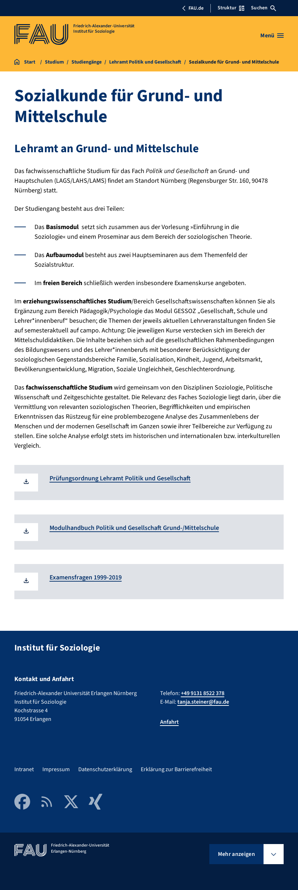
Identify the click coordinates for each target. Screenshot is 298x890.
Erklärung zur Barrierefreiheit (176, 769)
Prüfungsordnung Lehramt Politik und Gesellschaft (120, 478)
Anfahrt (169, 722)
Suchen (263, 7)
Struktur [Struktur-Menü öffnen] (231, 7)
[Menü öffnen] (272, 35)
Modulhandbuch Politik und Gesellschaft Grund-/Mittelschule (134, 527)
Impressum (56, 769)
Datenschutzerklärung (105, 769)
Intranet (24, 769)
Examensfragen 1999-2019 (86, 577)
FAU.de (193, 8)
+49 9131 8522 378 (202, 693)
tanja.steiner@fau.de (203, 702)
